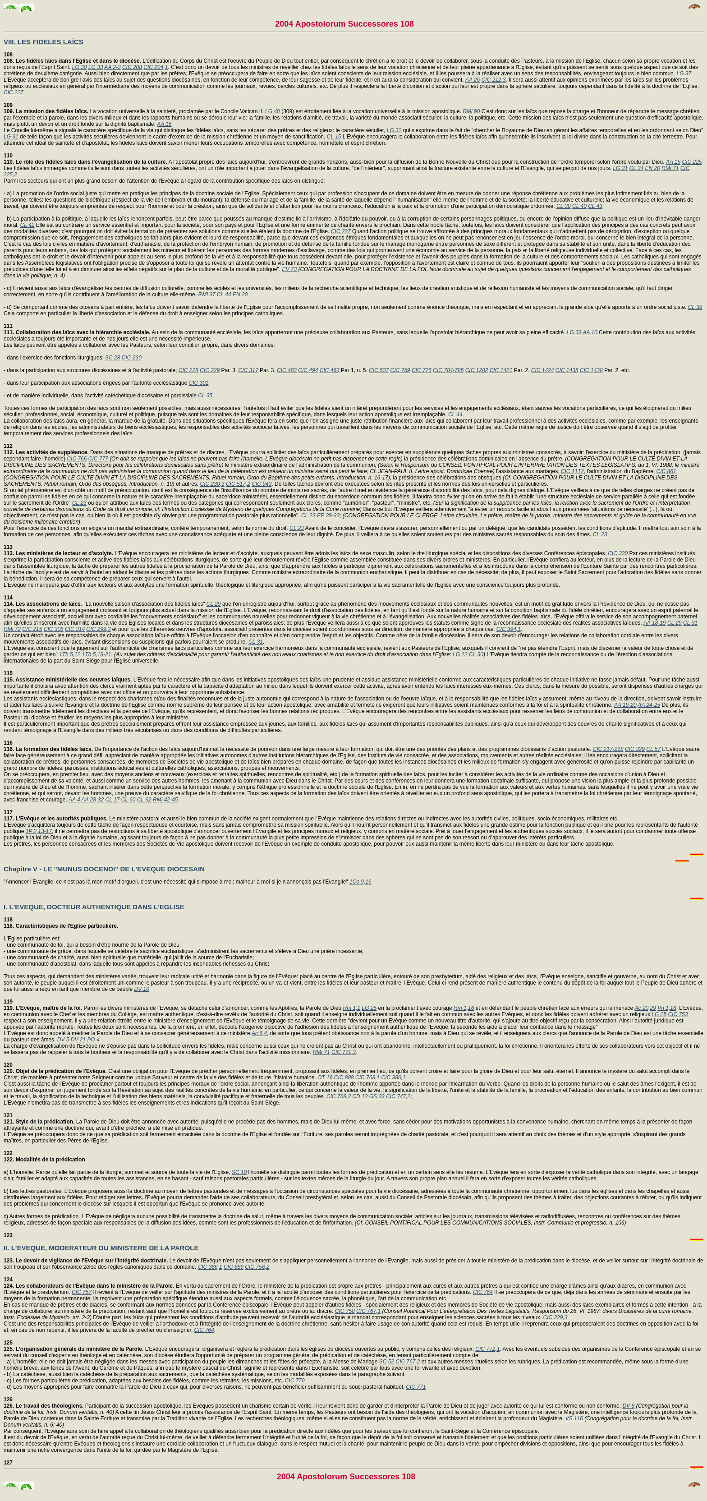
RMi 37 (206, 294)
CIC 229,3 (555, 1317)
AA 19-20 (625, 705)
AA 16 (164, 124)
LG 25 (369, 1008)
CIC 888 (344, 1077)
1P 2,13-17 (39, 831)
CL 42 (27, 225)
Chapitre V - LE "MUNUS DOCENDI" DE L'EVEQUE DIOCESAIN (104, 869)
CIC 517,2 (238, 484)
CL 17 (113, 800)
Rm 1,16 (464, 1008)
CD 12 (359, 1096)
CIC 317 (248, 370)
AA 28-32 (93, 800)
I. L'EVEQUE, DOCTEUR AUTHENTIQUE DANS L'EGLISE (94, 907)
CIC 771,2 (343, 1052)
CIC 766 (77, 459)
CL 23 (79, 503)
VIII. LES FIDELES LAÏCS (43, 42)
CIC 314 (75, 629)
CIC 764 (483, 1292)
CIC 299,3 (98, 629)
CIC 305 (54, 629)
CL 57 (653, 749)
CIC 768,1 (367, 1077)
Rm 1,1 (351, 1008)
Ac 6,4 (259, 1033)
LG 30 (79, 67)
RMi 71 (670, 168)
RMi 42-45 (165, 800)
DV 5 (63, 1039)
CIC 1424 (542, 370)
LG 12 (460, 654)
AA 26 (472, 80)
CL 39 (695, 307)
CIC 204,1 (155, 67)
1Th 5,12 (69, 654)
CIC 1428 (591, 370)
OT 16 (324, 1077)
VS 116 (574, 1418)
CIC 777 (98, 459)
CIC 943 (261, 484)
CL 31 (690, 623)
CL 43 (595, 206)
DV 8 (628, 1406)
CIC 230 (132, 358)
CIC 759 (400, 370)
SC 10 (239, 1172)
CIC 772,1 (487, 1349)
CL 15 (334, 137)
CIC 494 (308, 370)
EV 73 (289, 269)
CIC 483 (287, 370)
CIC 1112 (572, 471)
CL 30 (476, 654)
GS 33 (377, 1096)
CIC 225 (692, 162)
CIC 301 (199, 383)
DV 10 (141, 989)
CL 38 (563, 206)
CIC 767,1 (368, 1311)
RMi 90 (471, 111)
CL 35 (205, 395)
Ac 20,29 (645, 1008)
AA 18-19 (654, 623)
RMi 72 (12, 629)
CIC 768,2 (338, 1096)
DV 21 (78, 1039)
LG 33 (95, 67)
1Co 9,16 (360, 882)
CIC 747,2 (398, 1096)
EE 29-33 (328, 515)
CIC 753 (678, 1014)
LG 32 (394, 130)
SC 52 (386, 1361)
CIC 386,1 (393, 1077)
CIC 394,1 (508, 629)
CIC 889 (233, 1267)
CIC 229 (210, 370)
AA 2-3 (112, 67)
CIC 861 (666, 471)
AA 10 (590, 332)
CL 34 (636, 168)
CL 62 (144, 800)
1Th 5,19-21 (96, 654)
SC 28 (112, 358)
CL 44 (224, 294)
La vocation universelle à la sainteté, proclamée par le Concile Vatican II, (134, 108)
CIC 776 (422, 370)
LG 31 (11, 137)
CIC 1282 (476, 370)
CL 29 (214, 604)
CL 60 (128, 800)
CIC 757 (82, 1292)
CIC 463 (330, 370)
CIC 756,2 (257, 1267)
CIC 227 (13, 92)
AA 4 (74, 800)
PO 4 (93, 1039)
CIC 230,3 (212, 484)
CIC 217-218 (608, 749)
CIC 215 (32, 629)
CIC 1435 (567, 370)
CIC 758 (345, 1311)
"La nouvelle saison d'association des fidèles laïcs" (105, 600)
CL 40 (579, 206)
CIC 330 (618, 553)
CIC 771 (416, 1387)
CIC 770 (295, 1380)
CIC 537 (379, 370)
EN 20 (652, 168)
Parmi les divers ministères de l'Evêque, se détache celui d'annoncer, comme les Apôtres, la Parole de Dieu (173, 1005)
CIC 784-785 (448, 370)
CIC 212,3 (493, 80)
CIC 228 (188, 370)
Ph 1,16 (666, 1008)
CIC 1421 (501, 370)
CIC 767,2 (407, 1361)
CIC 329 (635, 749)
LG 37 (683, 73)
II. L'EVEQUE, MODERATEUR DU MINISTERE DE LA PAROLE (101, 1248)
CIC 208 (132, 67)
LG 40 (272, 111)
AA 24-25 (649, 705)
